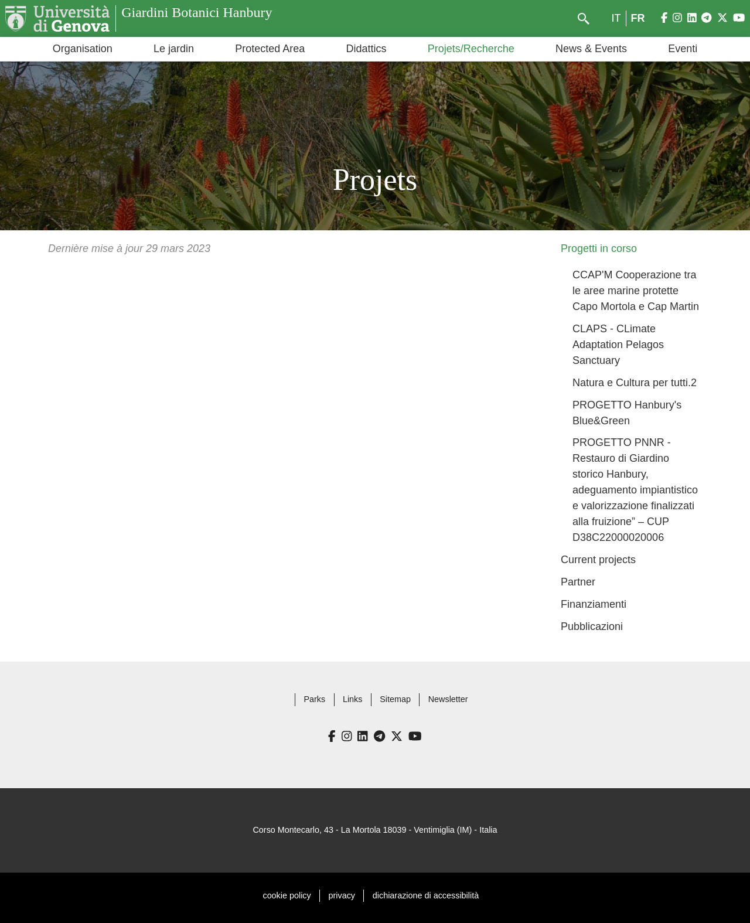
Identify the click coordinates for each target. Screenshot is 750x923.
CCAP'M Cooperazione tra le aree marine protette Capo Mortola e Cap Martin (635, 290)
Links (353, 699)
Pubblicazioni (592, 626)
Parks (314, 699)
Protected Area (270, 49)
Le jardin (174, 49)
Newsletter (448, 699)
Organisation (82, 49)
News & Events (591, 49)
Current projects (598, 560)
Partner (578, 582)
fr (638, 18)
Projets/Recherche (471, 49)
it (616, 18)
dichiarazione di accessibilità (426, 895)
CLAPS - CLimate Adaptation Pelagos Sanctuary (618, 344)
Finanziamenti (593, 604)
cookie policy (286, 895)
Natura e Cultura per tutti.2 (634, 383)
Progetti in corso (599, 248)
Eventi (682, 49)
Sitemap (395, 699)
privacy (342, 895)
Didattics (366, 49)
